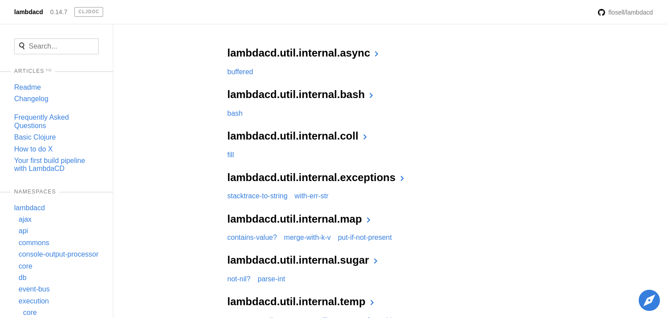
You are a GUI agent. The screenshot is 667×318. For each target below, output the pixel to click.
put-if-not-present (365, 237)
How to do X (33, 149)
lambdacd (28, 11)
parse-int (271, 279)
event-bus (34, 289)
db (23, 277)
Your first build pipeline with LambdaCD (49, 164)
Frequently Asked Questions (41, 121)
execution (34, 301)
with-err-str (311, 196)
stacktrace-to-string (257, 196)
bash (235, 113)
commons (34, 242)
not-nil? (239, 279)
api (23, 231)
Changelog (31, 98)
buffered (240, 72)
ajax (25, 219)
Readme (27, 87)
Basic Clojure (35, 137)
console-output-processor (59, 254)
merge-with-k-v (307, 237)
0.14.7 (58, 11)
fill (230, 155)
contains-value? (252, 237)
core (25, 266)
